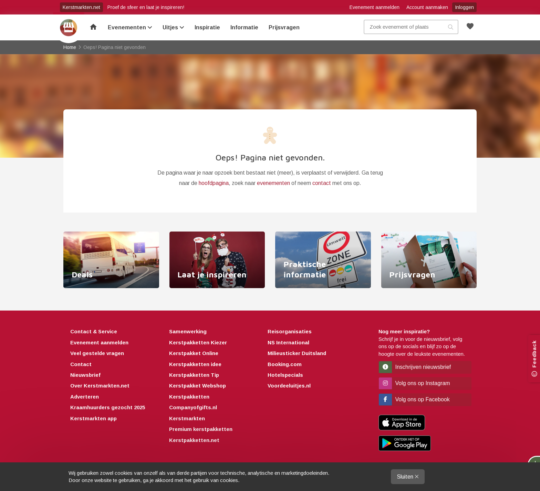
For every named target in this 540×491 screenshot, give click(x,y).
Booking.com (285, 364)
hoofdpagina (214, 183)
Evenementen (130, 27)
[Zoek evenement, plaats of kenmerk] (411, 27)
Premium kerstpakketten (200, 429)
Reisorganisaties (290, 332)
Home (68, 27)
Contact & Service (93, 332)
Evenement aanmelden (374, 7)
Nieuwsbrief (85, 375)
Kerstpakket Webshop (197, 386)
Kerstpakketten (189, 397)
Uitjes (173, 27)
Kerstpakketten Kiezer (198, 342)
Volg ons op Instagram (414, 383)
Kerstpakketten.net (194, 440)
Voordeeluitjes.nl (289, 386)
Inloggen (464, 7)
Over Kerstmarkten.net (99, 386)
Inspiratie (207, 27)
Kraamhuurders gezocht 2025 (107, 408)
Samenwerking (188, 332)
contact (321, 183)
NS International (288, 342)
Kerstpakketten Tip (194, 375)
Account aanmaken (427, 7)
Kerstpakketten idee (195, 364)
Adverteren (84, 397)
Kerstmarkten (187, 418)
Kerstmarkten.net (81, 7)
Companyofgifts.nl (193, 408)
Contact (81, 364)
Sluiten (408, 477)
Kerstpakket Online (193, 353)
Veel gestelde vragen (97, 353)
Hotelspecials (285, 375)
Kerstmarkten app (93, 418)
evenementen (273, 183)
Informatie (244, 27)
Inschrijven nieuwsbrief (415, 367)
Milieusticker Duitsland (297, 353)
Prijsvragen (284, 27)
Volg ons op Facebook (414, 399)
